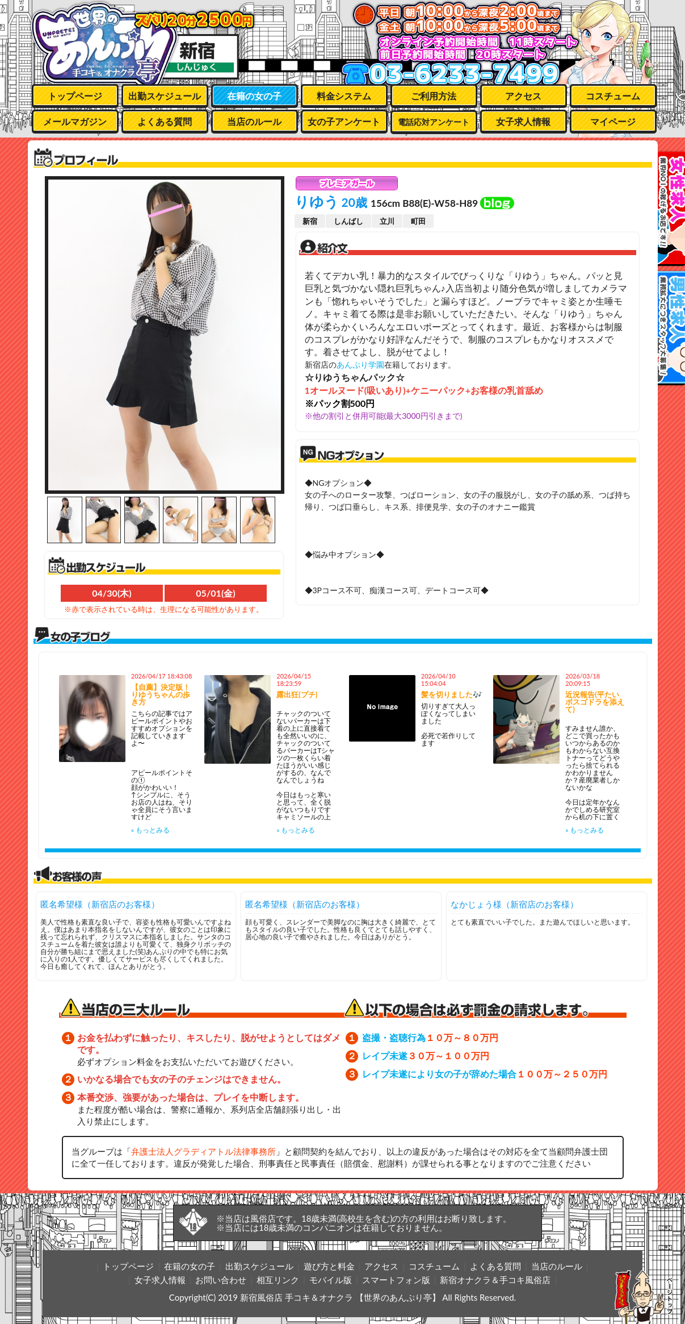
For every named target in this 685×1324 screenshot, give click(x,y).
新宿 (309, 221)
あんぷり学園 (360, 364)
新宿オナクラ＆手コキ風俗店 (495, 1280)
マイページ (613, 121)
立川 (387, 221)
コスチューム (613, 95)
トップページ (75, 95)
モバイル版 (330, 1280)
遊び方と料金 (329, 1266)
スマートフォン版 (396, 1280)
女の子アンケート (344, 121)
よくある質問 (164, 121)
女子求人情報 (523, 121)
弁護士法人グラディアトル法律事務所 (203, 1151)
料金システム (344, 95)
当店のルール (254, 121)
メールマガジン (75, 121)
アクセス (523, 95)
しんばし (348, 221)
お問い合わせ (220, 1280)
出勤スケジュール (164, 95)
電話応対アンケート (433, 122)
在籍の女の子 (254, 95)
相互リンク (278, 1280)
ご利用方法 (433, 95)
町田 (418, 221)
